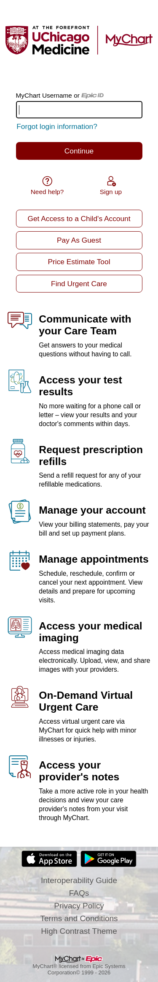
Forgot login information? (56, 126)
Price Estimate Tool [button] (79, 261)
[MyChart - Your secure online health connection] (79, 40)
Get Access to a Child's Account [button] (78, 218)
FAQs (79, 893)
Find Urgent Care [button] (79, 283)
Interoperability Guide (79, 880)
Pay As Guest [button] (79, 240)
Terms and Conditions (79, 918)
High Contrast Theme (79, 931)
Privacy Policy (79, 905)
